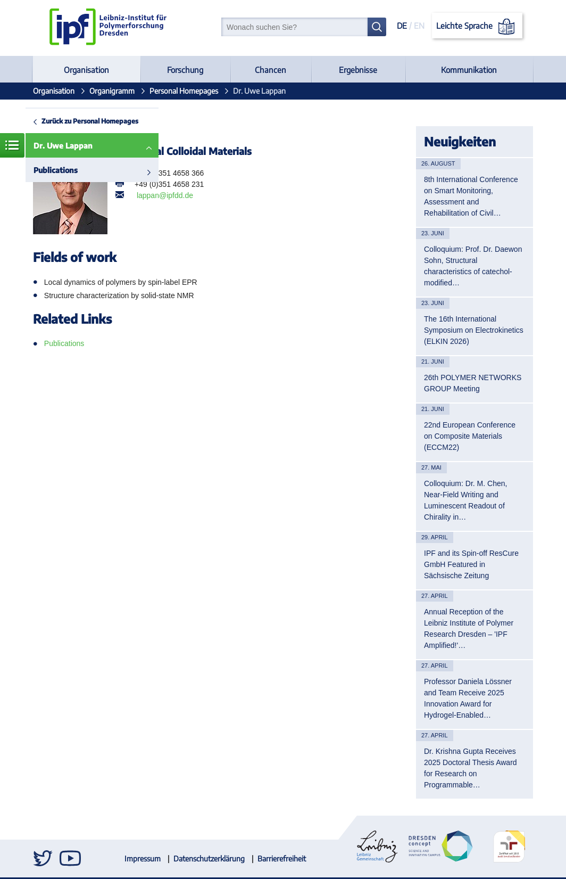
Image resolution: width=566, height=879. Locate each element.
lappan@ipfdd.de (165, 195)
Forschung (185, 70)
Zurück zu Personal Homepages (89, 121)
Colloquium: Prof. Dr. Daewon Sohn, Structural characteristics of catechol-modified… (473, 266)
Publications (56, 170)
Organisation (86, 70)
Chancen (270, 70)
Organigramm (112, 90)
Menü (12, 145)
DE (402, 25)
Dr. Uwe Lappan (63, 145)
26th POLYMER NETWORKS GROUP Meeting (472, 383)
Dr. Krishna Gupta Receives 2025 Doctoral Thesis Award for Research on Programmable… (470, 768)
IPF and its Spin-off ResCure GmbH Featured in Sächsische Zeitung (471, 564)
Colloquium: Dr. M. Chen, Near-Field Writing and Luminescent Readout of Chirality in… (465, 500)
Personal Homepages (183, 90)
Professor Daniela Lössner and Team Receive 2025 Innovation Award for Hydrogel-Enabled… (468, 698)
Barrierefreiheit (281, 858)
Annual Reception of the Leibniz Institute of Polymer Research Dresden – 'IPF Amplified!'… (468, 628)
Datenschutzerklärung (209, 858)
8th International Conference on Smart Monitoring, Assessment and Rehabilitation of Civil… (471, 196)
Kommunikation (469, 70)
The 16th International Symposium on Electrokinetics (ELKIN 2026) (473, 330)
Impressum (142, 858)
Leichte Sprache (477, 27)
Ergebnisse (358, 70)
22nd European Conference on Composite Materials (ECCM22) (469, 436)
